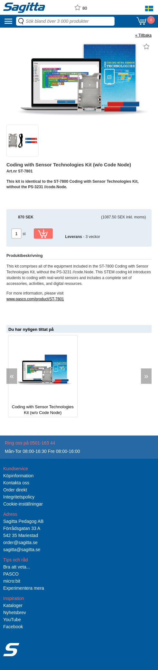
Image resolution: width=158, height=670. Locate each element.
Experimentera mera (23, 588)
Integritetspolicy (18, 496)
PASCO (11, 574)
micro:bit (11, 581)
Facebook (13, 626)
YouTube (12, 619)
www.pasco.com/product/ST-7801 (35, 299)
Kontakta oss (16, 482)
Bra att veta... (16, 566)
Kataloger (13, 605)
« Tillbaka (143, 35)
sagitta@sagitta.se (21, 549)
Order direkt (15, 489)
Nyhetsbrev (14, 612)
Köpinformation (18, 475)
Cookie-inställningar (23, 504)
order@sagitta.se (20, 542)
